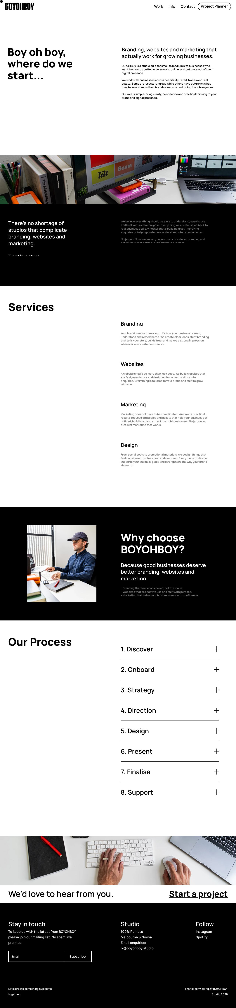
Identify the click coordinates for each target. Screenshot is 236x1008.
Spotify (202, 937)
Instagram (204, 931)
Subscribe (78, 956)
